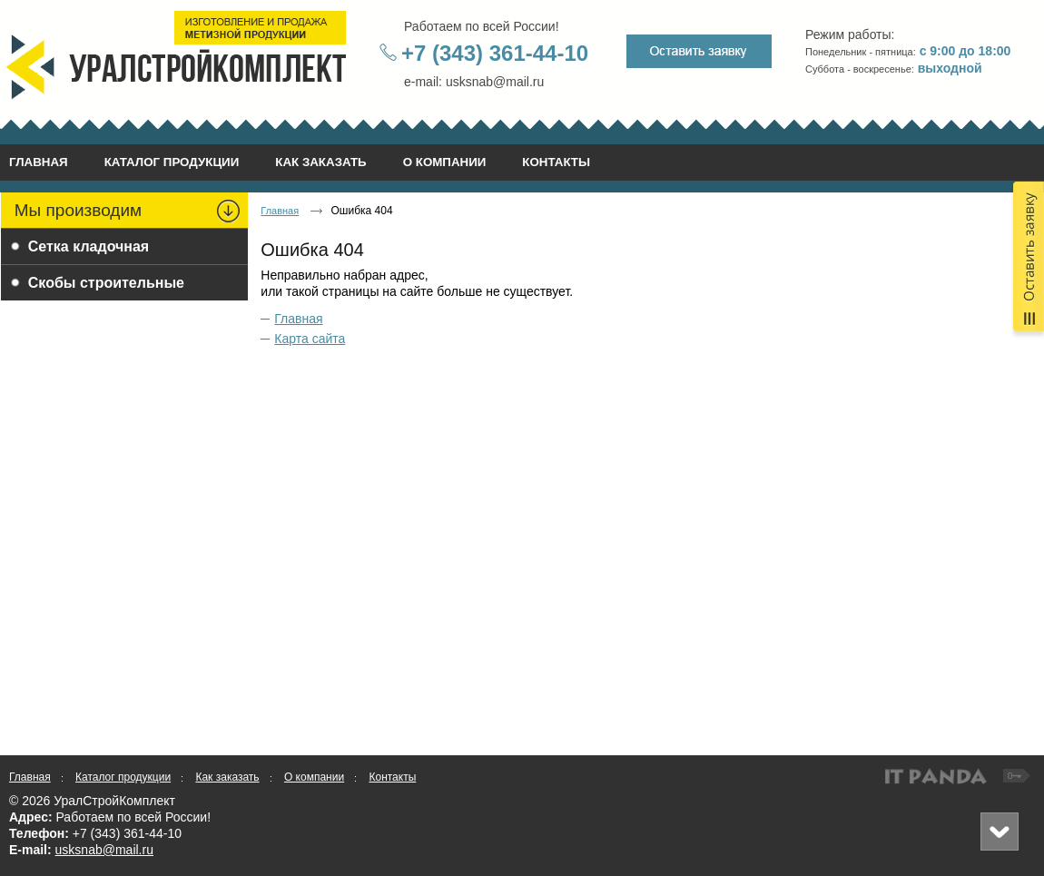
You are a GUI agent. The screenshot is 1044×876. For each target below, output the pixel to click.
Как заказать (227, 777)
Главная (280, 210)
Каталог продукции (123, 777)
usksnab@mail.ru (104, 849)
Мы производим (78, 210)
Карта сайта (309, 338)
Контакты (392, 777)
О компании (314, 777)
